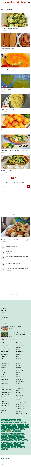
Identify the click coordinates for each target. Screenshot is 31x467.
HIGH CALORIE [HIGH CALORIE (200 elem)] (17, 431)
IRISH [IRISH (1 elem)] (23, 433)
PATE (17, 354)
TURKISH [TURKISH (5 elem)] (10, 445)
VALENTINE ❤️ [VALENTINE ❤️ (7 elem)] (6, 447)
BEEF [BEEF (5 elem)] (19, 420)
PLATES (18, 361)
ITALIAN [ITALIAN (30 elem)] (4, 436)
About (2, 315)
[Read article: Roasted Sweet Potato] (15, 40)
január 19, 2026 (4, 71)
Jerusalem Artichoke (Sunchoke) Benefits (17, 268)
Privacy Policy (4, 317)
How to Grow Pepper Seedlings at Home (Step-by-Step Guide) (17, 257)
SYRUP (18, 399)
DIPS (2, 358)
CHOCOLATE (4, 352)
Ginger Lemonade (6, 89)
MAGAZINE (4, 310)
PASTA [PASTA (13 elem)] (20, 440)
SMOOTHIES (19, 395)
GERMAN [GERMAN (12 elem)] (4, 429)
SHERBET (18, 390)
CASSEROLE (4, 349)
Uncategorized (20, 402)
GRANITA (3, 383)
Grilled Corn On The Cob (13, 263)
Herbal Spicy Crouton (9, 239)
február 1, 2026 (4, 30)
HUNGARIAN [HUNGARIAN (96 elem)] (5, 433)
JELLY (2, 399)
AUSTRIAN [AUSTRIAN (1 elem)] (13, 420)
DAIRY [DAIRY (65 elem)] (14, 424)
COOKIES (3, 354)
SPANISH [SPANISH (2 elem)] (15, 442)
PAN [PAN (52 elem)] (15, 440)
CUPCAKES (4, 356)
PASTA (18, 347)
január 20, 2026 (4, 132)
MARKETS (3, 408)
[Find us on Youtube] (8, 458)
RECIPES (3, 308)
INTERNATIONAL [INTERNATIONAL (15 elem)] (15, 433)
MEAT (2, 412)
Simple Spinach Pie (6, 170)
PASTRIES (18, 352)
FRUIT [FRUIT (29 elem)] (26, 427)
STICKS (18, 397)
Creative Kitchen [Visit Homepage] (15, 2)
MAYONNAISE (4, 410)
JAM (2, 396)
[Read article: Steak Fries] (15, 121)
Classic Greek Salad (11, 246)
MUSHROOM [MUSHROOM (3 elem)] (21, 438)
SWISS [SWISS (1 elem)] (4, 445)
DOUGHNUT (4, 361)
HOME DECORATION (6, 390)
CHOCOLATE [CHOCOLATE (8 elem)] (21, 422)
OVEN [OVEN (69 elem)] (10, 440)
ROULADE (18, 379)
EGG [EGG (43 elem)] (27, 424)
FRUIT (2, 374)
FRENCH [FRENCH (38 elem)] (20, 427)
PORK (17, 363)
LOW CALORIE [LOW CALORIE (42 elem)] (20, 436)
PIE (3, 167)
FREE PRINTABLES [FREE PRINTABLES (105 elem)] (11, 427)
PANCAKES (19, 345)
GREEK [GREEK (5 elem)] (17, 429)
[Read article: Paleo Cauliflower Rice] (15, 101)
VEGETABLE (4, 25)
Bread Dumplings (11, 251)
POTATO (3, 127)
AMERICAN (9, 7)
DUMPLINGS (4, 365)
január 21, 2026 (4, 172)
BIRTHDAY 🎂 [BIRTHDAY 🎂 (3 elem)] (5, 422)
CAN (2, 347)
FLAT (2, 370)
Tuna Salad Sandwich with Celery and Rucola (14, 150)
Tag (5, 7)
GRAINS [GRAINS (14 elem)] (11, 429)
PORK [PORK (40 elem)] (25, 440)
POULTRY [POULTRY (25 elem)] (8, 442)
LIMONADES (4, 86)
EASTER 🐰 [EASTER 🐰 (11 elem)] (21, 424)
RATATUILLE (19, 370)
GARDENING (4, 379)
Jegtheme (3, 464)
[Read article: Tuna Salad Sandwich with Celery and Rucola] (15, 142)
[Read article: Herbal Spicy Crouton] (15, 227)
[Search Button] (29, 2)
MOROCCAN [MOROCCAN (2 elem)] (12, 438)
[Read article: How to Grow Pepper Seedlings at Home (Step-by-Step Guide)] (4, 334)
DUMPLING (4, 363)
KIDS (2, 401)
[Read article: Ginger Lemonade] (15, 81)
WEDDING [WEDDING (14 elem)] (4, 449)
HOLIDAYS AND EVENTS (7, 386)
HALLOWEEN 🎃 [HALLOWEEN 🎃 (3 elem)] (6, 431)
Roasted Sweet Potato (7, 48)
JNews (5, 462)
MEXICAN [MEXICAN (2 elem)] (4, 438)
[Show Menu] (2, 2)
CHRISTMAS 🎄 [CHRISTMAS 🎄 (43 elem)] (6, 424)
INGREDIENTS (5, 394)
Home (2, 7)
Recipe (18, 372)
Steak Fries (4, 130)
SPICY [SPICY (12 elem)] (22, 442)
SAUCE (18, 383)
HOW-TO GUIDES (5, 392)
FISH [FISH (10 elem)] (3, 427)
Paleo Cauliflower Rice (7, 109)
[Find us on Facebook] (1, 458)
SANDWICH (4, 147)
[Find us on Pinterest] (6, 458)
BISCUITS (3, 345)
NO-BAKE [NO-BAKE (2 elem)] (4, 440)
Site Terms (4, 319)
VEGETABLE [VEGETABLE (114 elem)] (21, 447)
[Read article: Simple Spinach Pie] (15, 162)
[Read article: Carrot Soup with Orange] (15, 60)
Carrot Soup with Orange (8, 69)
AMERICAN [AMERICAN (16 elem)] (5, 420)
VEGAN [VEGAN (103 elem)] (14, 447)
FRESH (3, 372)
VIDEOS (3, 313)
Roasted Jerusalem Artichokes (9, 28)
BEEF (2, 342)
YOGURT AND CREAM (21, 413)
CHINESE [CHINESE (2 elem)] (13, 422)
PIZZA (17, 358)
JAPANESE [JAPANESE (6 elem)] (11, 436)
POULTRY (18, 368)
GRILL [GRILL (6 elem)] (22, 429)
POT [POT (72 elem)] (3, 442)
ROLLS (18, 377)
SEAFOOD (18, 386)
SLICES (18, 393)
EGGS (2, 368)
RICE (17, 374)
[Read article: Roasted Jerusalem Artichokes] (15, 20)
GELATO (3, 381)
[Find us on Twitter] (3, 458)
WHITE (18, 411)
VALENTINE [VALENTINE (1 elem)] (18, 445)
